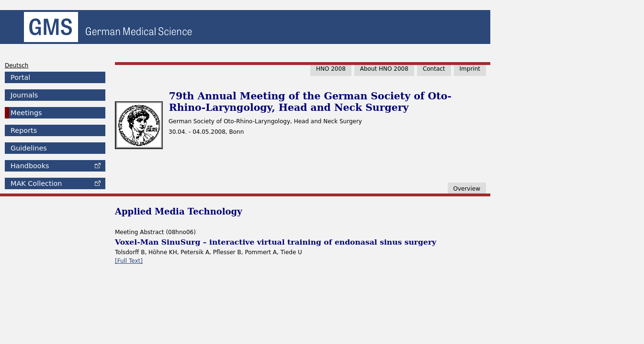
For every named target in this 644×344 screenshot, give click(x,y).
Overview (467, 188)
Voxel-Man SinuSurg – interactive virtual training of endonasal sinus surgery (275, 242)
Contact (434, 68)
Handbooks (30, 166)
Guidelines (29, 148)
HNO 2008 (331, 68)
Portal (20, 77)
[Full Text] (129, 261)
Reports (24, 130)
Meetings (26, 113)
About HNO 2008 (384, 68)
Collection (36, 183)
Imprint (470, 68)
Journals (24, 95)
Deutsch (16, 65)
